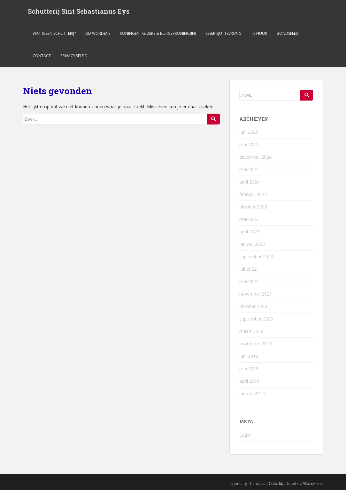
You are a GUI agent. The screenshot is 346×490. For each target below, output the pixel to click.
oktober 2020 (253, 306)
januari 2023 (252, 244)
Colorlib (276, 483)
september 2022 (256, 256)
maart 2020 (251, 331)
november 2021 (255, 294)
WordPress (313, 483)
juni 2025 (248, 132)
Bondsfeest (288, 33)
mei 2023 (248, 219)
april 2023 (249, 232)
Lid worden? (97, 33)
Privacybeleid (74, 55)
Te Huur (259, 33)
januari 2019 (252, 393)
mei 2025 (248, 144)
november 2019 (255, 344)
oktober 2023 (253, 207)
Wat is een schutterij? (54, 33)
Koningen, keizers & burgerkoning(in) (158, 33)
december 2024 (255, 157)
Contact (42, 55)
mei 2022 (248, 281)
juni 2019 (248, 356)
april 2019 (249, 381)
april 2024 (249, 182)
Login (245, 435)
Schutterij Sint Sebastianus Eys (79, 11)
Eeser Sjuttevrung (223, 33)
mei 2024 (248, 169)
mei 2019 (248, 369)
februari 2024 (253, 194)
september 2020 (256, 319)
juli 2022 (248, 269)
